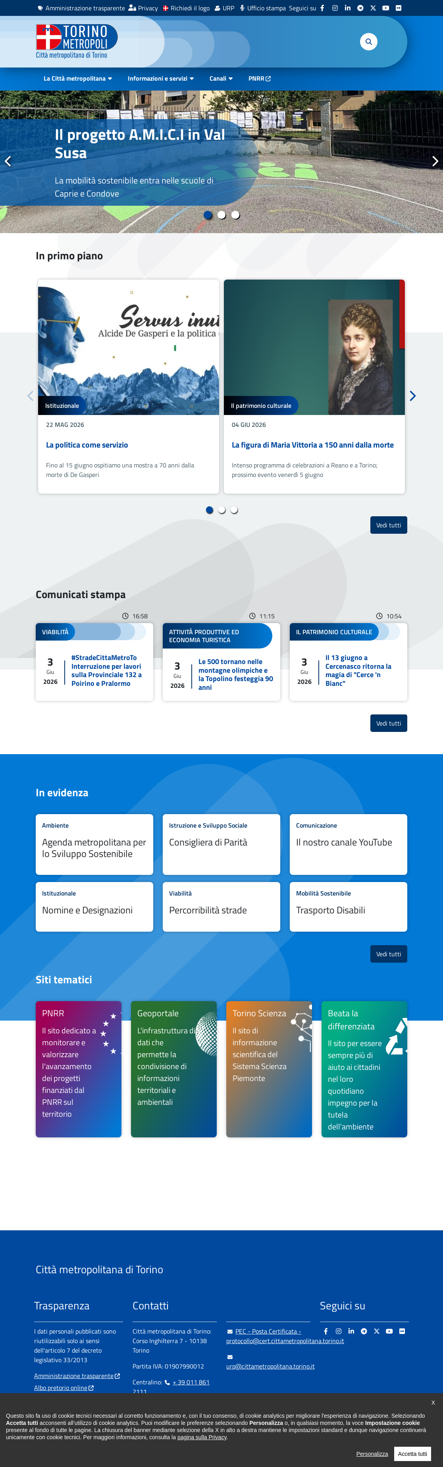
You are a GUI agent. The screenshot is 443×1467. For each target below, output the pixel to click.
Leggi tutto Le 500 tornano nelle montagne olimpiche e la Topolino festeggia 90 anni (221, 662)
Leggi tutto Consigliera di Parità (221, 844)
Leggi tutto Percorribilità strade (221, 907)
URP (228, 8)
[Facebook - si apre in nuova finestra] (322, 8)
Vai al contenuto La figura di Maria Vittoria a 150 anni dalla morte (314, 386)
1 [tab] (208, 215)
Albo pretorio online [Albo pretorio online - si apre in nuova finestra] (60, 1387)
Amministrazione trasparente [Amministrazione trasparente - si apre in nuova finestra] (85, 8)
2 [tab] (222, 215)
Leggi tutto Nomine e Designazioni (94, 907)
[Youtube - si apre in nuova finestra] (386, 8)
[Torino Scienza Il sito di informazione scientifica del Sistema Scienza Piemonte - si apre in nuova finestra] (269, 1069)
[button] (369, 41)
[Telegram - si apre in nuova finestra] (360, 8)
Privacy (148, 8)
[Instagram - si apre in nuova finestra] (335, 8)
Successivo (434, 161)
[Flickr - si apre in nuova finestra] (399, 8)
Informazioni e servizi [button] (157, 78)
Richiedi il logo (190, 8)
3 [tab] (236, 215)
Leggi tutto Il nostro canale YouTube (348, 844)
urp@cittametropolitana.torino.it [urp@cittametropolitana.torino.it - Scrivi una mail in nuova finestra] (270, 1361)
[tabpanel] (221, 162)
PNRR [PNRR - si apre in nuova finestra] (256, 78)
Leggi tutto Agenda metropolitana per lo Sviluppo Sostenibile (94, 844)
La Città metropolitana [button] (75, 78)
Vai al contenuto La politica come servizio (129, 386)
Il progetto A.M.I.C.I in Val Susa (140, 143)
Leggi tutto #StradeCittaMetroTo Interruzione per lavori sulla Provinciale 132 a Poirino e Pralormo (94, 662)
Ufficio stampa (266, 8)
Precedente (8, 161)
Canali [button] (218, 78)
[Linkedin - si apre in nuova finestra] (348, 8)
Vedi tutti (391, 525)
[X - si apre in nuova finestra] (373, 8)
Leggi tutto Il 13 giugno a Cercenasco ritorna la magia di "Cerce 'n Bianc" (348, 662)
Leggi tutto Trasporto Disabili (348, 907)
